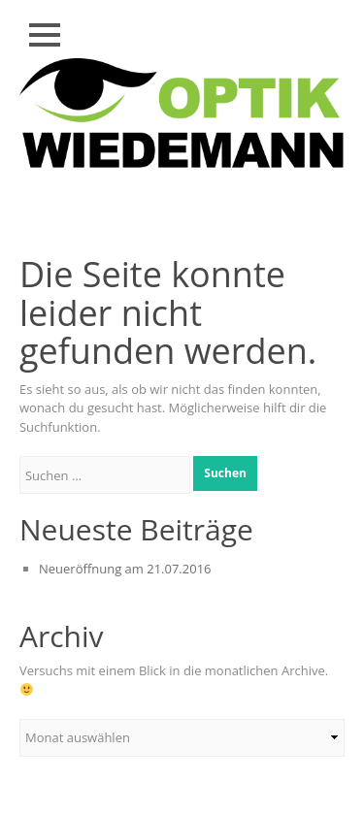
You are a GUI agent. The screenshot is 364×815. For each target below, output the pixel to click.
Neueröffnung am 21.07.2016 (125, 568)
